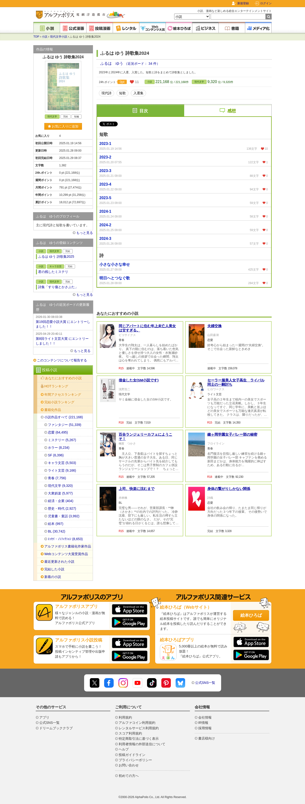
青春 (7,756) (57, 478)
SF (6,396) (56, 455)
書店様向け (206, 738)
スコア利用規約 (130, 733)
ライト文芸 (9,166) (62, 470)
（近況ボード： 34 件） (142, 63)
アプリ (44, 717)
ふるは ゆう (112, 63)
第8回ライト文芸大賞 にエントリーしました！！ (63, 338)
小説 (44, 36)
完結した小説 (54, 569)
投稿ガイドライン (132, 755)
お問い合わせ (129, 765)
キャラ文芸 (55, 266)
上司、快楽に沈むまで (136, 489)
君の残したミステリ (53, 272)
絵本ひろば (251, 615)
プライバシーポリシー (135, 760)
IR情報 (203, 723)
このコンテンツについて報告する (62, 360)
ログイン (266, 3)
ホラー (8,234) (58, 447)
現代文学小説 (58, 36)
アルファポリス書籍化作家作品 (67, 546)
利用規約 (125, 717)
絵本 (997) (55, 524)
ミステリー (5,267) (62, 440)
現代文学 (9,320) (60, 486)
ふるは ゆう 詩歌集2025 (56, 256)
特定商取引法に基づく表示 (139, 738)
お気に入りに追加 (63, 126)
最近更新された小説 (59, 561)
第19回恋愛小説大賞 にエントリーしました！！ (63, 321)
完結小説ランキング (59, 402)
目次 (143, 111)
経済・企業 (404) (60, 501)
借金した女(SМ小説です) (139, 380)
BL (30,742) (56, 531)
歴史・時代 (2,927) (62, 508)
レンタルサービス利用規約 (139, 728)
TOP (36, 36)
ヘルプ (124, 749)
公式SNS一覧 (205, 683)
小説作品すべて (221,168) (63, 417)
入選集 (138, 93)
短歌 (122, 93)
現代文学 (199, 81)
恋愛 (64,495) (58, 432)
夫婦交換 (214, 326)
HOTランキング (56, 386)
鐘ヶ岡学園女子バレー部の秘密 (232, 434)
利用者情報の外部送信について (142, 744)
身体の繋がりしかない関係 (228, 489)
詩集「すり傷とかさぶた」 (58, 287)
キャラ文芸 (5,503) (62, 463)
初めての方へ (129, 776)
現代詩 (107, 93)
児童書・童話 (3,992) (63, 516)
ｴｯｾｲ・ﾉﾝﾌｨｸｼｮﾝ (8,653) (65, 539)
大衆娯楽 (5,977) (60, 493)
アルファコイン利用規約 (137, 723)
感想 (231, 111)
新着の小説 (52, 577)
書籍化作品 (52, 410)
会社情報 (205, 717)
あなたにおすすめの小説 (63, 378)
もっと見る (84, 233)
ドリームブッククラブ (56, 728)
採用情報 (205, 728)
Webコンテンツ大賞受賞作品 (66, 554)
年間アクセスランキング (62, 394)
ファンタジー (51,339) (64, 425)
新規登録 (243, 3)
